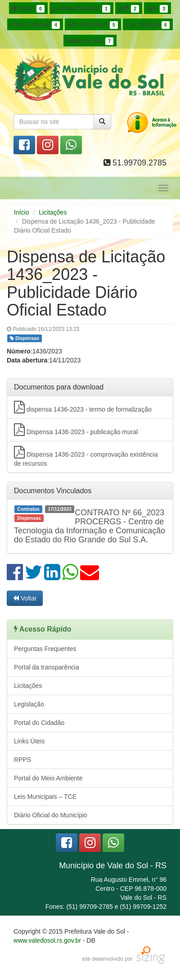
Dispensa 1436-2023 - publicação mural (76, 429)
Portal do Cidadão (39, 722)
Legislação (29, 704)
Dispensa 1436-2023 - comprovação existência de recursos (86, 456)
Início (28, 9)
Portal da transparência (46, 667)
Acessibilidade (81, 9)
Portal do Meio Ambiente (48, 778)
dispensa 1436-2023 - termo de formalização (83, 407)
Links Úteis (29, 741)
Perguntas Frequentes (45, 648)
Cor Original (148, 25)
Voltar (25, 598)
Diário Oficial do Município (50, 815)
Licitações (53, 212)
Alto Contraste (93, 25)
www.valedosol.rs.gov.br (47, 940)
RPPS (22, 759)
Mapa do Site (90, 41)
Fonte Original (35, 25)
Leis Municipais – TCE (45, 796)
